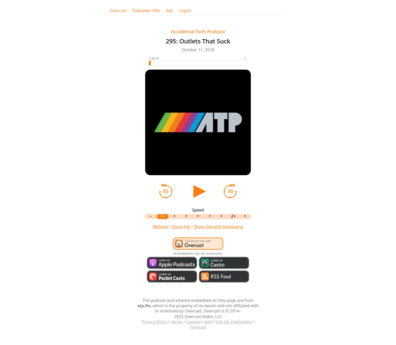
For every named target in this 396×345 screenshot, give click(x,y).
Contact (193, 322)
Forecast (198, 327)
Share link (180, 226)
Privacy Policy (154, 322)
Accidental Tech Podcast (198, 31)
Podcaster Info (146, 10)
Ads (169, 10)
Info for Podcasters (233, 322)
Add (208, 322)
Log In (185, 10)
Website (160, 226)
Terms (177, 322)
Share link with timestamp (218, 226)
